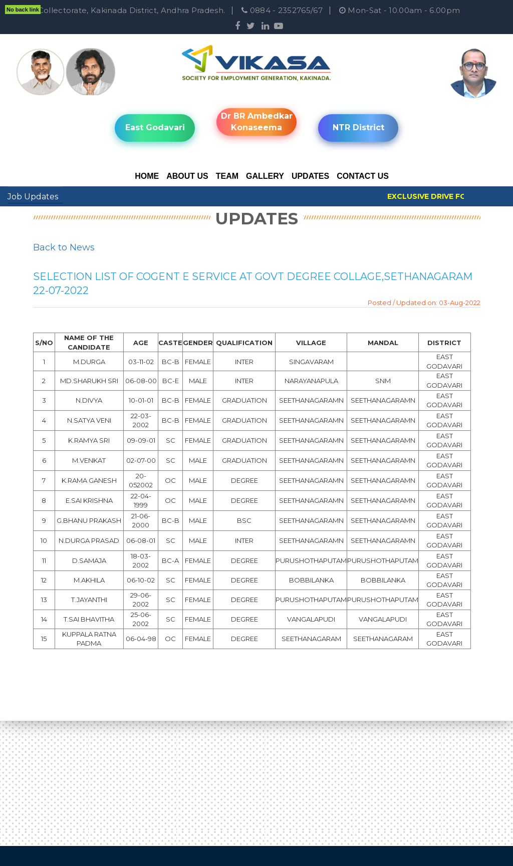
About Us (187, 176)
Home (147, 176)
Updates (310, 176)
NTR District (358, 127)
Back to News (64, 247)
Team (227, 176)
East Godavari (155, 127)
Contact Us (363, 176)
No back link (23, 10)
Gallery (265, 176)
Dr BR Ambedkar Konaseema (257, 121)
